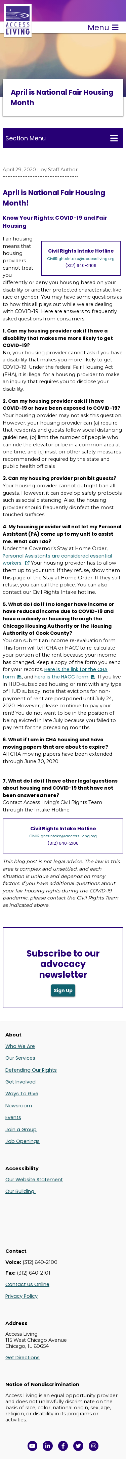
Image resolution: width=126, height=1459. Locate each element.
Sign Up (63, 990)
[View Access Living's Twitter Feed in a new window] (78, 1446)
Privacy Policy (21, 1296)
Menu (103, 27)
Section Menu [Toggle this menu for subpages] (61, 138)
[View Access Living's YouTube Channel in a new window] (33, 1446)
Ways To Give (21, 1093)
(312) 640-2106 (80, 265)
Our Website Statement (34, 1179)
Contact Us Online (27, 1284)
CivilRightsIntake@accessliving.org (81, 258)
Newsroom (18, 1105)
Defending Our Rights (31, 1070)
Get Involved (20, 1081)
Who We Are (20, 1046)
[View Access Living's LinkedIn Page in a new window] (48, 1446)
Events (13, 1117)
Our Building (20, 1191)
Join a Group (21, 1129)
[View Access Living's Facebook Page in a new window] (63, 1446)
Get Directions (22, 1357)
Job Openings (22, 1141)
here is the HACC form (61, 676)
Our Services (20, 1058)
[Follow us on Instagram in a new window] (94, 1446)
